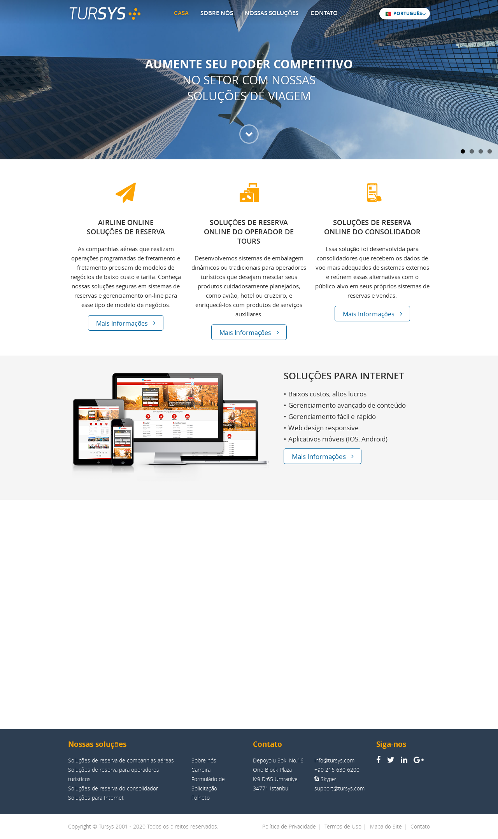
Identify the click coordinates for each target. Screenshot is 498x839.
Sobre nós (203, 760)
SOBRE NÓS (216, 13)
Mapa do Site (386, 826)
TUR (104, 14)
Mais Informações (125, 323)
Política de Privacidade (289, 826)
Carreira (200, 769)
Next (488, 72)
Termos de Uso (342, 826)
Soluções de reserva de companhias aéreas (121, 760)
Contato (420, 826)
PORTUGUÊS (403, 13)
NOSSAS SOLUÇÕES (272, 13)
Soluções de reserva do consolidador (113, 788)
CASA (181, 13)
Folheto (200, 797)
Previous (9, 72)
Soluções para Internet (96, 797)
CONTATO (324, 13)
